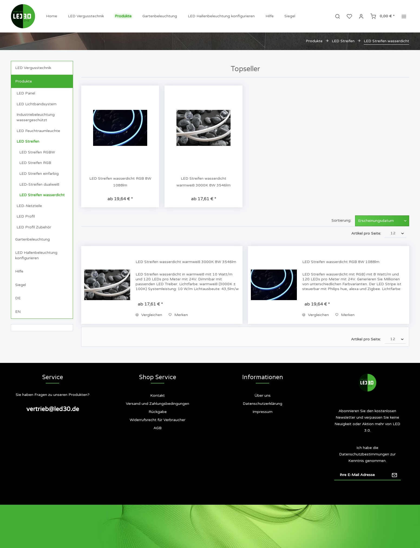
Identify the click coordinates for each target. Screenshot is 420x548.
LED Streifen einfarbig (39, 173)
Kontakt (157, 395)
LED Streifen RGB (35, 162)
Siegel (20, 285)
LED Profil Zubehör (34, 227)
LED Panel (26, 93)
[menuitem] (52, 16)
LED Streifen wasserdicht (42, 195)
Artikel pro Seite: (366, 233)
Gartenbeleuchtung (32, 239)
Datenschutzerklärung (262, 403)
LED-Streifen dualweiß (39, 184)
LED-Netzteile (29, 206)
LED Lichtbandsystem (37, 104)
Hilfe (19, 271)
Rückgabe (158, 411)
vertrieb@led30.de (52, 409)
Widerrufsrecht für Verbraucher (157, 420)
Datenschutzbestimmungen (364, 454)
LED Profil (26, 216)
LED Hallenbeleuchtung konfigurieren (36, 255)
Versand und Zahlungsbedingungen (157, 403)
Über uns (262, 395)
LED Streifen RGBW (37, 152)
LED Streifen (28, 141)
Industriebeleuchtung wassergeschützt (36, 117)
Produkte (23, 81)
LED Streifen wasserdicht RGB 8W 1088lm (120, 182)
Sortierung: (341, 220)
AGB (157, 428)
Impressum (262, 411)
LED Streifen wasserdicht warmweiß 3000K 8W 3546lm (203, 182)
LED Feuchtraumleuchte (38, 131)
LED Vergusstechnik (33, 67)
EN (18, 311)
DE (18, 298)
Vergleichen (149, 315)
